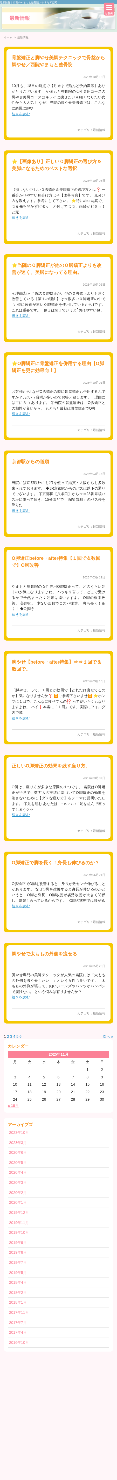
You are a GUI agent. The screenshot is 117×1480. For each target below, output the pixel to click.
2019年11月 (19, 1223)
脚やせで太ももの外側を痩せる (44, 953)
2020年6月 (18, 1152)
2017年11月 (19, 1312)
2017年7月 (18, 1323)
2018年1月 (18, 1302)
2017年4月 (18, 1332)
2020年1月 (18, 1202)
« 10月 (13, 1106)
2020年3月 (18, 1182)
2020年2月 (18, 1193)
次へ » (108, 1036)
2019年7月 (18, 1262)
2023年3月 (18, 1143)
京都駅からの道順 (30, 461)
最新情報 (99, 130)
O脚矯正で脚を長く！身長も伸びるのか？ (55, 862)
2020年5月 (18, 1162)
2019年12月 (19, 1212)
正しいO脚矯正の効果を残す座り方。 (51, 765)
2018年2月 (18, 1292)
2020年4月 (18, 1172)
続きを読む (21, 114)
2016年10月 (19, 1342)
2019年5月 (18, 1273)
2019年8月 (18, 1252)
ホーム (8, 37)
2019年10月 (19, 1232)
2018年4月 (18, 1282)
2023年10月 (19, 1132)
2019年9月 (18, 1242)
